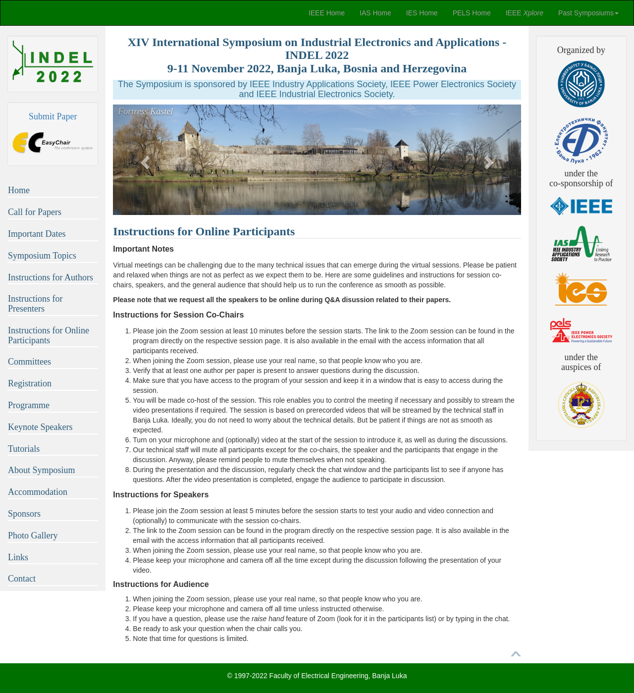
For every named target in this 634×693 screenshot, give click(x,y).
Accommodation (37, 492)
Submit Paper (53, 116)
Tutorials (24, 449)
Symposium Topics (42, 256)
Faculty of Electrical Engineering (319, 676)
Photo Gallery (33, 535)
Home (19, 190)
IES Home (422, 13)
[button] (143, 160)
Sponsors (24, 514)
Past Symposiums (588, 13)
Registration (30, 383)
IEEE (524, 13)
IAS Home (375, 13)
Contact (22, 579)
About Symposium (41, 470)
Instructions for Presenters (35, 304)
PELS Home (472, 13)
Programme (29, 405)
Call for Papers (34, 212)
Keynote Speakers (40, 427)
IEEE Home (327, 13)
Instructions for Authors (50, 277)
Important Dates (36, 234)
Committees (29, 362)
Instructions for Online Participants (48, 335)
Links (18, 557)
